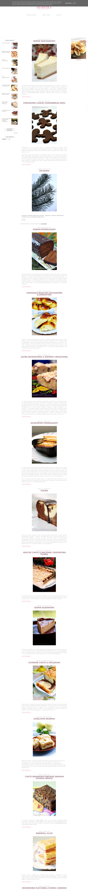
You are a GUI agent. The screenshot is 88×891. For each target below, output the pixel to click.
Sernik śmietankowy (44, 41)
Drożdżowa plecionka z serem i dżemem (44, 888)
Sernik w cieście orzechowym (6, 94)
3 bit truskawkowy (5, 77)
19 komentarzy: (37, 223)
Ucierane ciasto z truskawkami (6, 86)
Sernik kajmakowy (44, 608)
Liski (49, 649)
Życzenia (44, 171)
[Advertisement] (37, 25)
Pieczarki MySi (34, 92)
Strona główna (31, 14)
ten (41, 708)
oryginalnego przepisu (61, 823)
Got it (74, 3)
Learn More (68, 3)
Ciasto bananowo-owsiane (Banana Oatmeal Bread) (44, 777)
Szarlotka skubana (44, 719)
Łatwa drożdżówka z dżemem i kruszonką (44, 357)
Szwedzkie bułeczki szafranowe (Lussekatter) (44, 294)
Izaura (44, 491)
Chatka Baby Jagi (6, 68)
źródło (23, 879)
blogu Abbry (40, 820)
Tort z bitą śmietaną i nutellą (5, 102)
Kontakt (58, 14)
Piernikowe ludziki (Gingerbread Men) (44, 103)
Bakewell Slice (44, 833)
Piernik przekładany (44, 229)
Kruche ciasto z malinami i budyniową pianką (44, 553)
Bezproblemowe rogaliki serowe (6, 52)
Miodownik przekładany (44, 423)
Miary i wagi (46, 14)
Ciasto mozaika (6, 43)
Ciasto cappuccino (5, 60)
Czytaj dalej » (26, 96)
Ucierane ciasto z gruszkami (44, 663)
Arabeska (44, 7)
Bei (38, 347)
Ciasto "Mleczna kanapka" (6, 111)
